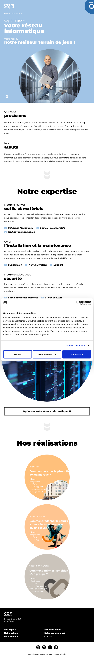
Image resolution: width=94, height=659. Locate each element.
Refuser (17, 354)
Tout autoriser (76, 354)
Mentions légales (60, 654)
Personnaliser (47, 354)
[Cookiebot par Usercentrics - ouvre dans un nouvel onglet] (78, 302)
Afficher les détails (75, 345)
